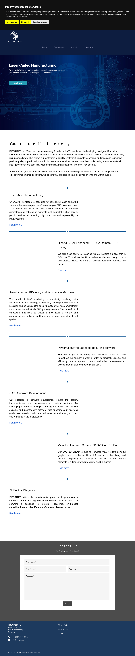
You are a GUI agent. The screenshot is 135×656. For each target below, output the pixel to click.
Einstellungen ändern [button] (40, 22)
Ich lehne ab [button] (25, 22)
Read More (18, 83)
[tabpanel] (67, 154)
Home (44, 47)
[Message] (67, 586)
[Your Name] (67, 562)
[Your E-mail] (45, 569)
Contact (89, 47)
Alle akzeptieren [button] (12, 22)
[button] (19, 640)
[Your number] (89, 569)
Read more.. (15, 225)
